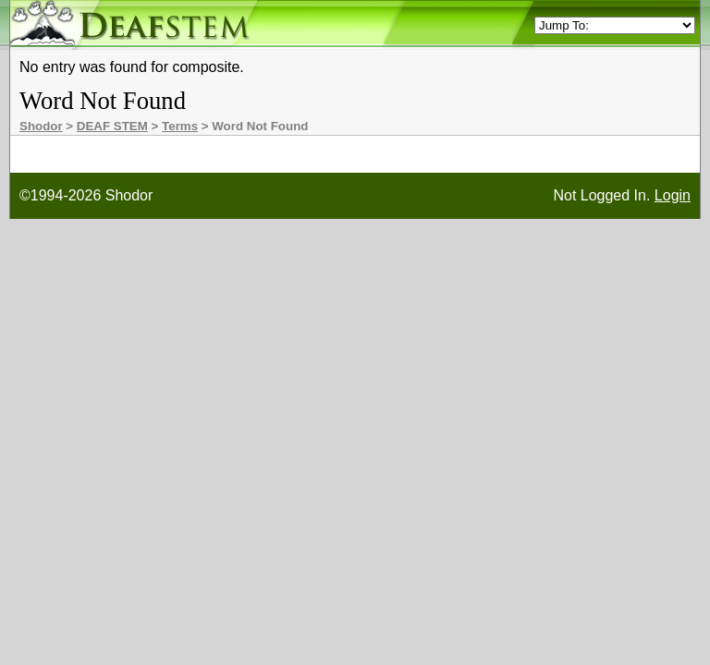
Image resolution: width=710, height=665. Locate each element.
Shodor (41, 126)
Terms (180, 126)
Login (673, 195)
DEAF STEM (112, 126)
